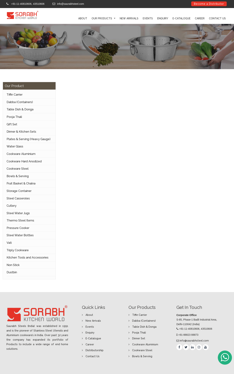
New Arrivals (129, 18)
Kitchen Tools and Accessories (27, 257)
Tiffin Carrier (14, 94)
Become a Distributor (209, 3)
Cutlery (11, 205)
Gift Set (12, 124)
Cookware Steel (18, 168)
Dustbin (12, 272)
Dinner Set (138, 338)
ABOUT (82, 18)
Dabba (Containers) (20, 102)
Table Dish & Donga (20, 109)
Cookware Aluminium (21, 154)
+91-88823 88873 (188, 334)
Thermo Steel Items (20, 220)
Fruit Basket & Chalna (21, 183)
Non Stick (13, 265)
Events (148, 18)
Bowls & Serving (18, 176)
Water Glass (15, 146)
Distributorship (94, 350)
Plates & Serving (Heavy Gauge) (28, 139)
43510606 (38, 3)
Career (200, 18)
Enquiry (162, 18)
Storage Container (19, 191)
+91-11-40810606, (21, 3)
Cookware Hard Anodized (24, 161)
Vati (9, 242)
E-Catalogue (181, 18)
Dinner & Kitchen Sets (21, 131)
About (89, 314)
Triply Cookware (18, 250)
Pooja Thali (14, 117)
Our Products (102, 18)
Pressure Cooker (18, 228)
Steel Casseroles (18, 198)
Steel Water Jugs (18, 213)
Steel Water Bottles (20, 235)
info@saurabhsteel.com (70, 3)
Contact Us (217, 18)
